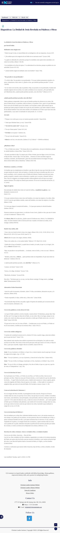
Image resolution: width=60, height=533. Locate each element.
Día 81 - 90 (25, 17)
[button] (32, 2)
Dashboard (5, 17)
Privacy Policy (30, 493)
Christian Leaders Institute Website (30, 485)
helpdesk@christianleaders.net (33, 507)
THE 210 (14, 17)
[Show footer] (55, 528)
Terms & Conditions (29, 490)
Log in (57, 2)
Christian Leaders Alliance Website (30, 487)
